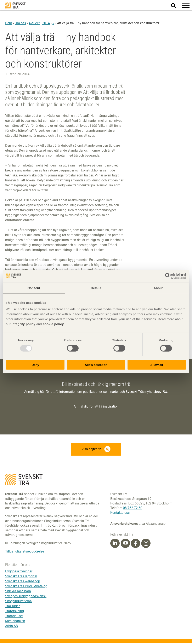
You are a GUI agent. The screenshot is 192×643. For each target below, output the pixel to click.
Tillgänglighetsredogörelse (24, 551)
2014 (46, 23)
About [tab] (158, 288)
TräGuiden (12, 606)
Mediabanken (15, 621)
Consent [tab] (34, 288)
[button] (186, 5)
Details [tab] (96, 288)
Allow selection (96, 365)
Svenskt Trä (15, 5)
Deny (35, 365)
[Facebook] (135, 543)
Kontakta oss (120, 513)
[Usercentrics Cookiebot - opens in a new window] (168, 276)
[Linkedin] (115, 543)
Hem (8, 23)
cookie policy (53, 324)
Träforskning (14, 611)
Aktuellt (34, 23)
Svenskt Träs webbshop (22, 581)
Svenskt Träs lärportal (21, 576)
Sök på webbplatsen (176, 5)
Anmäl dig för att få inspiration (96, 406)
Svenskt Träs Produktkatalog (26, 586)
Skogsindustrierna (18, 601)
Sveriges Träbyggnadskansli (25, 596)
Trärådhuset (14, 616)
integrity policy (23, 324)
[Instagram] (146, 543)
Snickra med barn (18, 591)
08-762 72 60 (132, 508)
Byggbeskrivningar (18, 571)
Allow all (156, 365)
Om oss (20, 23)
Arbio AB (11, 626)
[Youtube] (125, 543)
